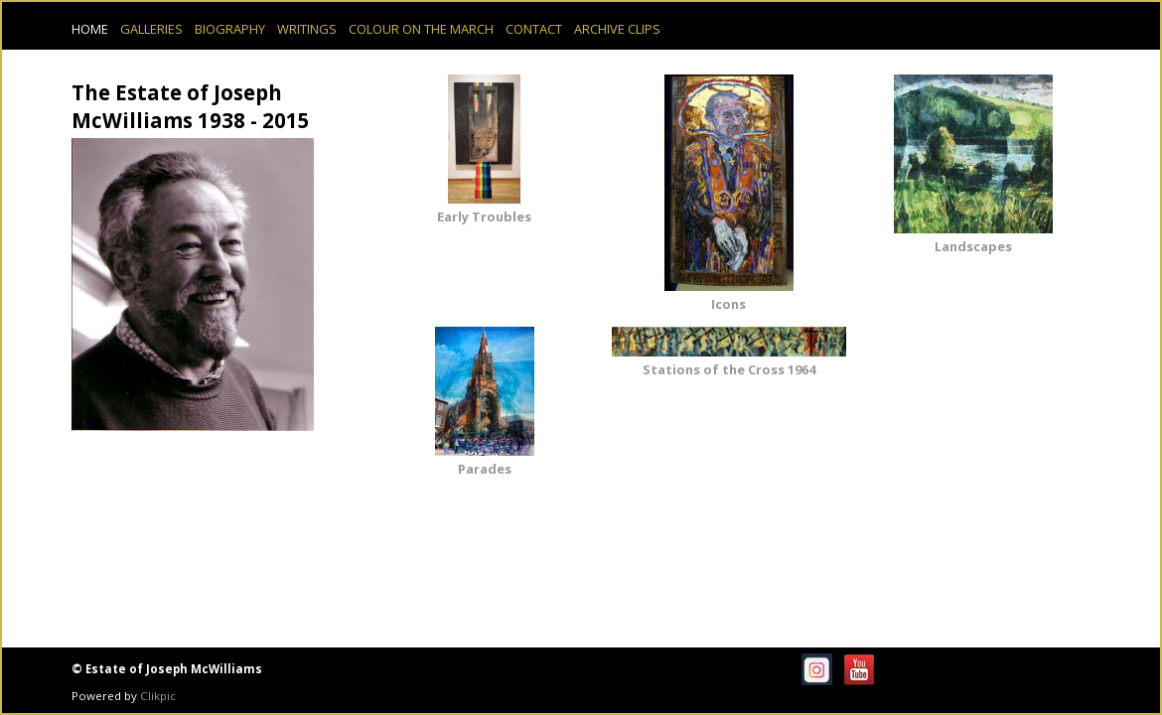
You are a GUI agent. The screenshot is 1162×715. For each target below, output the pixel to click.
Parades (484, 469)
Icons (728, 304)
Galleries (151, 29)
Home (90, 29)
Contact (534, 29)
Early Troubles (484, 216)
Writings (307, 29)
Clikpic (158, 695)
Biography (230, 29)
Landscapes (973, 246)
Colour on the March (421, 29)
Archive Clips (617, 29)
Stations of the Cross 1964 (729, 369)
